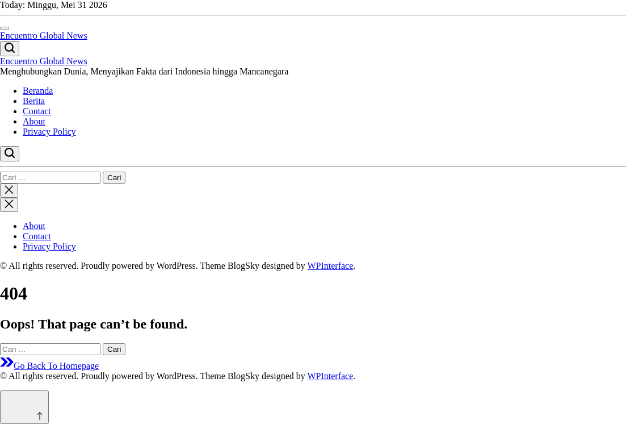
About (34, 121)
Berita (34, 101)
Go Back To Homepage (49, 366)
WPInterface (330, 266)
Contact (37, 111)
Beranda (38, 90)
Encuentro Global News (43, 35)
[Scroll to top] (24, 407)
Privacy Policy (49, 131)
